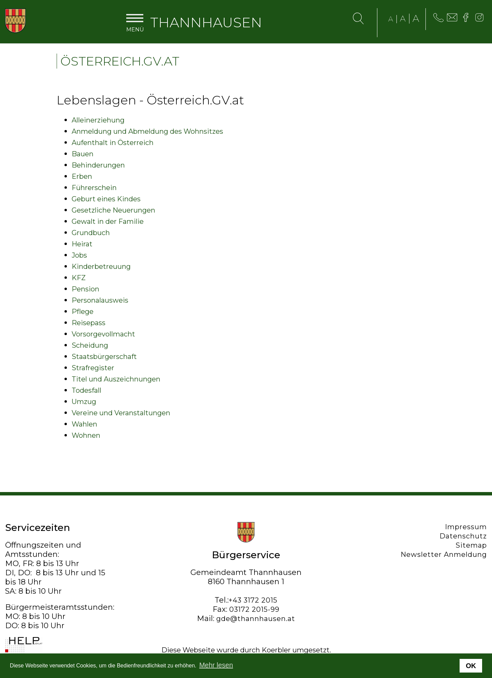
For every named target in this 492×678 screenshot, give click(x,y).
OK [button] (471, 665)
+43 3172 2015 (253, 600)
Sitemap (471, 545)
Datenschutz (463, 536)
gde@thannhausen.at (255, 619)
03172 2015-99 (254, 609)
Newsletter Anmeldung (444, 554)
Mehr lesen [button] (216, 665)
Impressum (466, 527)
